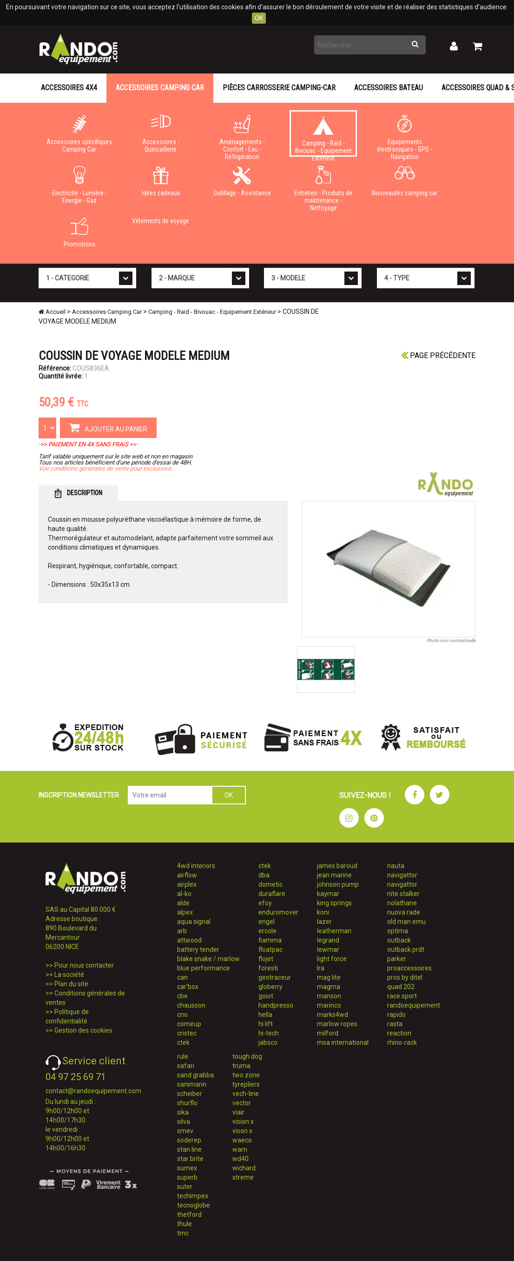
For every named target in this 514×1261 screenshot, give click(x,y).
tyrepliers (246, 1084)
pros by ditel (404, 977)
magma (328, 986)
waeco (242, 1140)
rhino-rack (402, 1042)
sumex (187, 1168)
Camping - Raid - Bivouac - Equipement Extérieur (323, 136)
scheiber (189, 1093)
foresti (268, 968)
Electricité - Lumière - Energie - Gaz (79, 185)
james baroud (337, 865)
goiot (265, 996)
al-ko (184, 893)
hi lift (265, 1024)
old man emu (406, 921)
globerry (270, 986)
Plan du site (71, 984)
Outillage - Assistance (242, 181)
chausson (191, 1005)
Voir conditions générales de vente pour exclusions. (106, 468)
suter (184, 1186)
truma (241, 1065)
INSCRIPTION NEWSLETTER (79, 795)
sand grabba (195, 1075)
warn (239, 1149)
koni (323, 912)
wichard (244, 1168)
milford (327, 1033)
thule (184, 1224)
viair (238, 1112)
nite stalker (403, 893)
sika (183, 1112)
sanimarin (191, 1084)
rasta (394, 1024)
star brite (190, 1158)
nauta (395, 865)
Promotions (79, 232)
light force (332, 958)
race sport (402, 996)
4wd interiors (196, 865)
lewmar (328, 949)
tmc (183, 1233)
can (182, 977)
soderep (189, 1140)
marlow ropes (337, 1024)
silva (183, 1121)
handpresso (275, 1005)
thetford (189, 1214)
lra (320, 968)
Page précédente (438, 355)
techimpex (192, 1196)
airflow (187, 875)
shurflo (187, 1103)
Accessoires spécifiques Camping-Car (79, 134)
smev (185, 1131)
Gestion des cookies (83, 1030)
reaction (399, 1033)
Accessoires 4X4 (69, 87)
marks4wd (332, 1014)
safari (185, 1065)
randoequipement (413, 1005)
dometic (270, 884)
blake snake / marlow (208, 958)
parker (396, 958)
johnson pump (338, 884)
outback (399, 940)
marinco (329, 1005)
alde (183, 903)
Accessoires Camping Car (160, 87)
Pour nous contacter (84, 965)
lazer (324, 921)
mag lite (329, 977)
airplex (187, 884)
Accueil (52, 311)
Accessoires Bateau (388, 87)
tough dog (247, 1056)
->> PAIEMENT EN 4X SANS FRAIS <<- (88, 444)
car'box (187, 986)
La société (69, 974)
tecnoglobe (193, 1205)
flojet (265, 958)
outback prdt (405, 949)
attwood (189, 940)
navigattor (402, 875)
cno (182, 1014)
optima (397, 931)
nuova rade (403, 912)
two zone (246, 1075)
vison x (242, 1131)
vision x (243, 1121)
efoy (265, 903)
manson (329, 996)
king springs (334, 903)
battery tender (198, 949)
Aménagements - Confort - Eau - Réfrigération (242, 136)
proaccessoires (409, 968)
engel (266, 921)
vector (241, 1103)
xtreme (243, 1177)
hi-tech (268, 1033)
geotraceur (274, 977)
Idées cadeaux (160, 181)
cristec (187, 1033)
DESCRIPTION (78, 493)
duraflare (271, 893)
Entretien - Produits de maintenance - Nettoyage (323, 187)
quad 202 (401, 986)
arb (182, 931)
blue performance (203, 968)
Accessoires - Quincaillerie (160, 134)
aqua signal (194, 921)
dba (264, 875)
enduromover (278, 912)
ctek (183, 1042)
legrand (328, 940)
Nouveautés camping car (404, 181)
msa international (343, 1042)
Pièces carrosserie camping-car (279, 87)
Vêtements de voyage (160, 221)
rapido (396, 1014)
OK (259, 18)
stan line (189, 1149)
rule (182, 1056)
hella (265, 1014)
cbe (182, 996)
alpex (185, 912)
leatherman (334, 931)
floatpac (270, 949)
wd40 (240, 1158)
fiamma (270, 940)
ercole (267, 931)
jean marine (334, 875)
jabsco (267, 1042)
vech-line (245, 1093)
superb (187, 1177)
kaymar (328, 893)
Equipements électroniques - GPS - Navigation (404, 136)
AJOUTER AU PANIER (108, 427)
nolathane (402, 903)
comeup (189, 1024)
